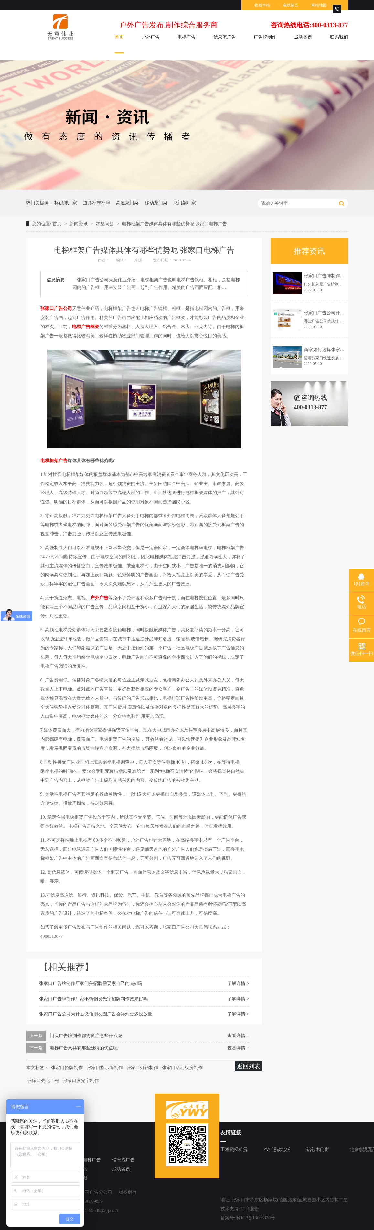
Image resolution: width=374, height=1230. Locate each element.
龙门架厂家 (184, 202)
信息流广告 (224, 37)
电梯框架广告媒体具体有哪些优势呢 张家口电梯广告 (174, 223)
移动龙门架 (156, 202)
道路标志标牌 (96, 202)
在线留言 (290, 5)
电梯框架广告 (54, 460)
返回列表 (248, 1066)
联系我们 (339, 37)
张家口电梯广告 (85, 1160)
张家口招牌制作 (67, 1067)
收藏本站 (262, 5)
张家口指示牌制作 (105, 1067)
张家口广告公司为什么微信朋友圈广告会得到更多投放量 (95, 1014)
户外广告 (151, 37)
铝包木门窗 (317, 1149)
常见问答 (105, 223)
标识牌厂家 (65, 202)
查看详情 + (238, 1035)
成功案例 (303, 37)
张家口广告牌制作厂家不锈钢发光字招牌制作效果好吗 (93, 998)
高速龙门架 (127, 202)
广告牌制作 (265, 37)
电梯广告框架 (85, 326)
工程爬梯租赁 (234, 1149)
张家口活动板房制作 (182, 1067)
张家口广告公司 (56, 308)
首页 (119, 37)
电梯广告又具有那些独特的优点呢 (84, 1048)
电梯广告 (186, 37)
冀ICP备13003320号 (255, 1217)
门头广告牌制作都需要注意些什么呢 (86, 1035)
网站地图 (319, 5)
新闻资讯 (79, 223)
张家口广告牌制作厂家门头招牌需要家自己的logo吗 (90, 983)
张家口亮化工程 (43, 1080)
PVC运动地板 (276, 1149)
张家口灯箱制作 (142, 1067)
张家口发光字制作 (81, 1080)
